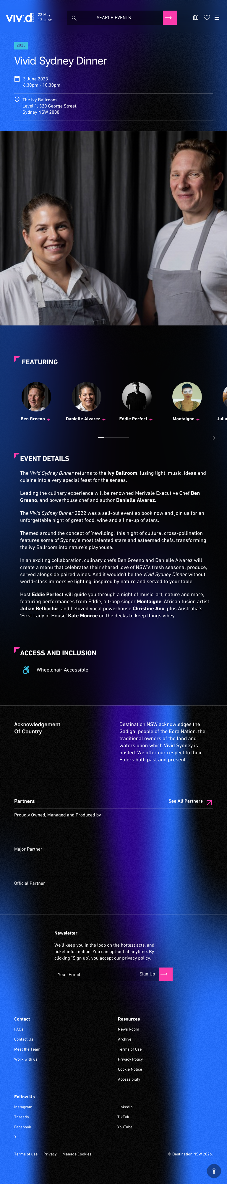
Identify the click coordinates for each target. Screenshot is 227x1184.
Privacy (50, 1154)
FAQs (18, 1030)
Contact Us (23, 1040)
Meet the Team (27, 1050)
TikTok (123, 1117)
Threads (21, 1117)
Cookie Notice (130, 1070)
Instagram (23, 1107)
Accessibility (129, 1080)
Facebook (22, 1127)
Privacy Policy (130, 1060)
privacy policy (136, 958)
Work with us (26, 1060)
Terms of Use (130, 1050)
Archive (125, 1040)
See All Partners (185, 801)
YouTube (124, 1127)
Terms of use (26, 1154)
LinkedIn (125, 1107)
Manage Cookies (77, 1154)
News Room (128, 1030)
